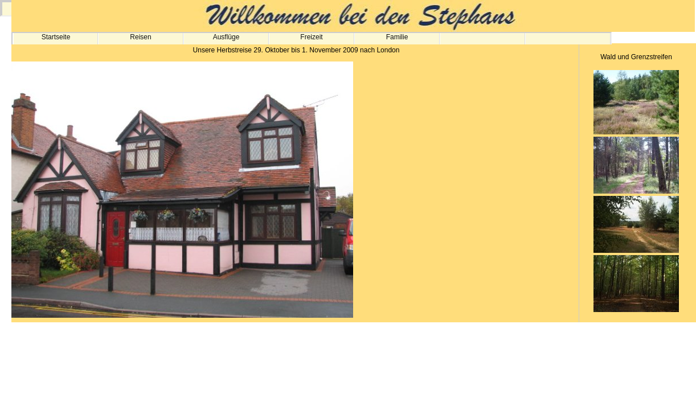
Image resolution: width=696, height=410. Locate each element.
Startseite (56, 37)
